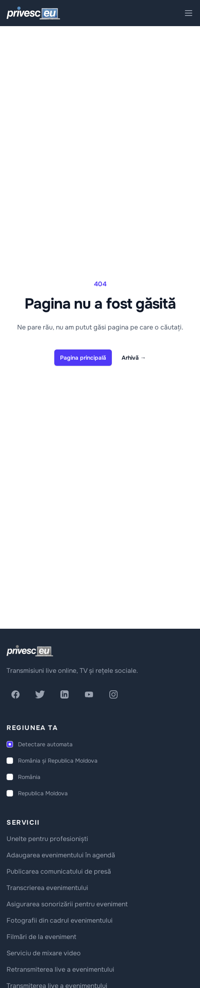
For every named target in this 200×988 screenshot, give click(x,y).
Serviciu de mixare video (44, 953)
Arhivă (134, 357)
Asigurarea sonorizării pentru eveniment (67, 904)
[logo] (30, 650)
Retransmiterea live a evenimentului (60, 969)
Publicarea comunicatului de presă (59, 871)
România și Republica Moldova (58, 760)
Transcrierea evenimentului (47, 887)
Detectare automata (45, 744)
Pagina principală (83, 357)
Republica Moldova (43, 793)
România (29, 777)
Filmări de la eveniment (41, 936)
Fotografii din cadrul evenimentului (60, 920)
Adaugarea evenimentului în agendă (61, 855)
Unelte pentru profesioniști (47, 838)
